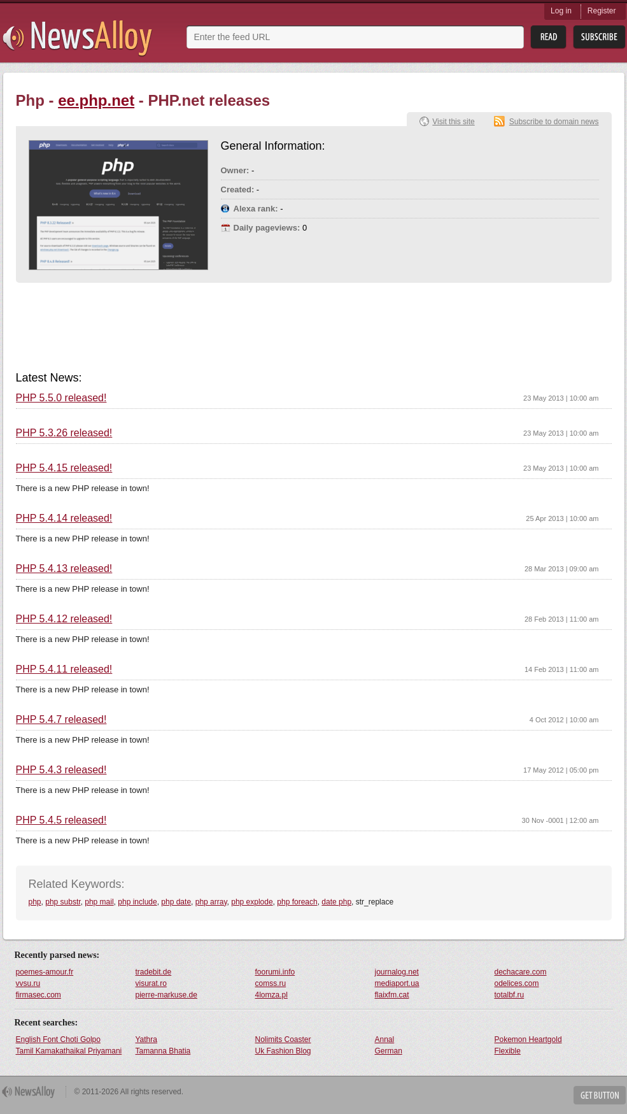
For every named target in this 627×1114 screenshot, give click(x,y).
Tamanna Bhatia (163, 1050)
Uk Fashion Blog (283, 1050)
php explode (251, 901)
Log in (561, 10)
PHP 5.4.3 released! (61, 770)
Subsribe (599, 37)
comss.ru (270, 983)
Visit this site (453, 121)
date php (336, 901)
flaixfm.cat (392, 994)
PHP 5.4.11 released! (64, 669)
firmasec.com (38, 994)
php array (211, 901)
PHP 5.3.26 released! (64, 433)
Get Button (600, 1095)
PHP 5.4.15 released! (64, 468)
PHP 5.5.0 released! (61, 398)
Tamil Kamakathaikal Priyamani (69, 1050)
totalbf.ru (510, 994)
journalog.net (397, 972)
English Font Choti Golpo (58, 1039)
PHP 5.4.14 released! (64, 518)
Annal (385, 1039)
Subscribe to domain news (554, 121)
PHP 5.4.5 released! (61, 820)
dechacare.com (521, 972)
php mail (99, 901)
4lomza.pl (271, 994)
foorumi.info (275, 972)
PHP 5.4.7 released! (61, 720)
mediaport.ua (397, 983)
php (35, 901)
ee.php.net (96, 100)
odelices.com (517, 983)
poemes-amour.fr (45, 972)
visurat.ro (151, 983)
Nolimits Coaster (283, 1039)
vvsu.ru (28, 983)
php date (176, 901)
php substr (62, 901)
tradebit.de (154, 972)
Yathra (146, 1039)
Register (602, 10)
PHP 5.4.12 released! (64, 619)
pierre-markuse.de (166, 994)
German (388, 1050)
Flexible (508, 1050)
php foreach (297, 901)
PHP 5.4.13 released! (64, 569)
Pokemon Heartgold (528, 1039)
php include (137, 901)
